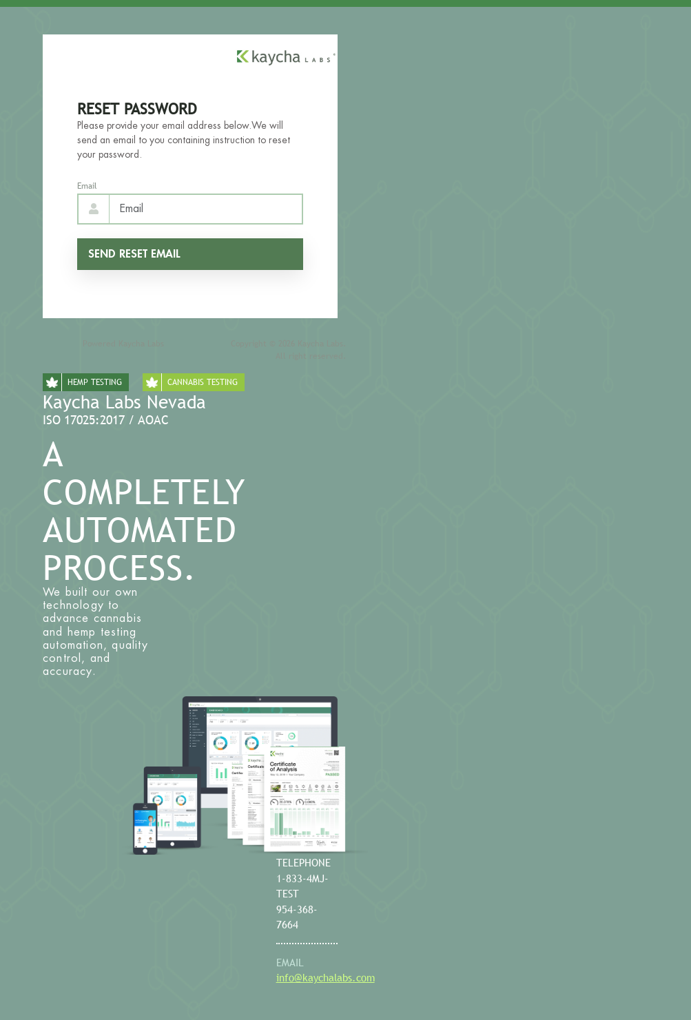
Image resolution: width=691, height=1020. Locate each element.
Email (87, 186)
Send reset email (134, 254)
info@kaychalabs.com (325, 977)
